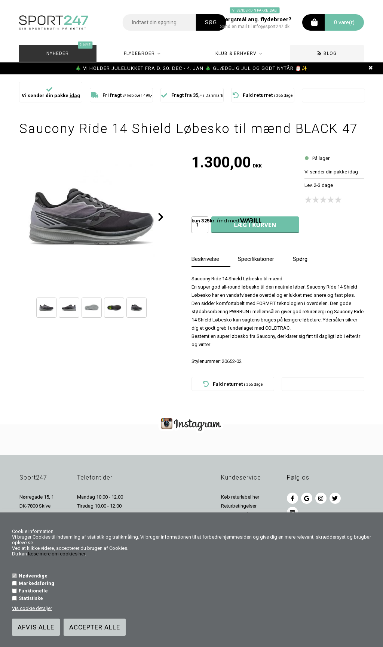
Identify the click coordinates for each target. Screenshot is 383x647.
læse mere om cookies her (56, 554)
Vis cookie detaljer (32, 608)
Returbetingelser (239, 506)
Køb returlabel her (240, 497)
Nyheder (69, 50)
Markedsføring (36, 583)
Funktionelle (33, 591)
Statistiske (31, 598)
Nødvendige (33, 576)
